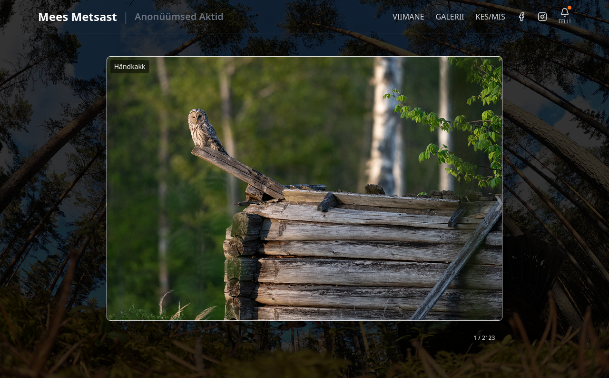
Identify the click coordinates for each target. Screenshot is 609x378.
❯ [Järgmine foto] (498, 201)
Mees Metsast (77, 16)
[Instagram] (542, 16)
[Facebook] (521, 16)
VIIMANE (408, 16)
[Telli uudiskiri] (565, 16)
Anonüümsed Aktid (179, 16)
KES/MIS (490, 16)
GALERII (450, 16)
